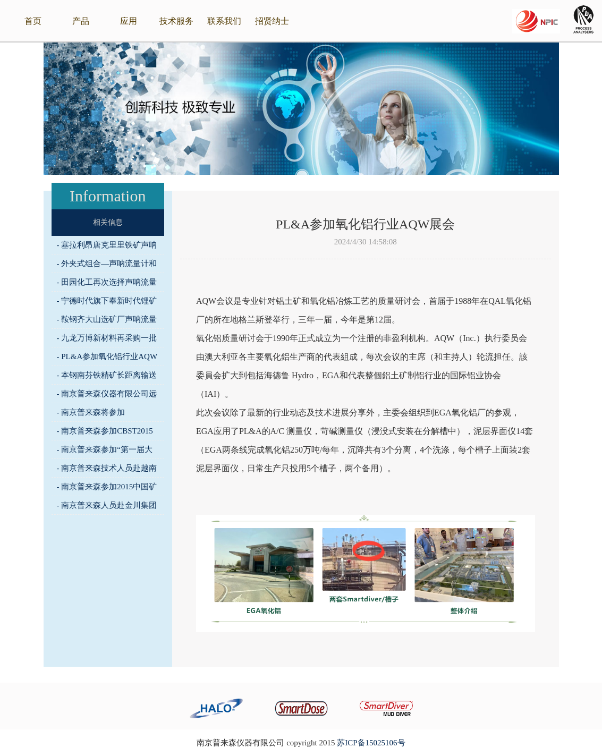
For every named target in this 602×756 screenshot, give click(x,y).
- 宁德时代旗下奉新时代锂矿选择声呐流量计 (107, 303)
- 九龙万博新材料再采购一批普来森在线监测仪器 (107, 340)
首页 (32, 21)
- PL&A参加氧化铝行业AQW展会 (107, 359)
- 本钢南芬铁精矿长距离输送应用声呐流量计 (107, 377)
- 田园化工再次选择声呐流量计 (107, 284)
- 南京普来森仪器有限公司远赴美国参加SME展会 (107, 396)
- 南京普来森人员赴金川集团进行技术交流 (107, 507)
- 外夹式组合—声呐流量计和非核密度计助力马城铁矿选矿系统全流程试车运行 (107, 266)
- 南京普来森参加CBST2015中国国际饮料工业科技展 (105, 433)
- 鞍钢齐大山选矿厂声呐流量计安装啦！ (107, 321)
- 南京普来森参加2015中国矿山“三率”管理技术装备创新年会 (107, 489)
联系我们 (224, 21)
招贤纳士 (272, 21)
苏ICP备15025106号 (371, 742)
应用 (128, 21)
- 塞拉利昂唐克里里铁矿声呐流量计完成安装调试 (107, 247)
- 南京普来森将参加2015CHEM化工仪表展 (96, 414)
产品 (80, 21)
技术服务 (176, 21)
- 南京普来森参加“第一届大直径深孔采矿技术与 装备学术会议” (106, 451)
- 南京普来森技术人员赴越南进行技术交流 (107, 470)
